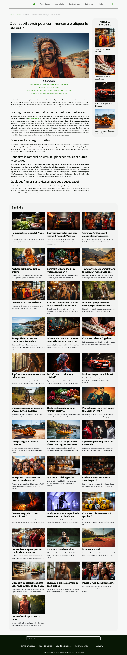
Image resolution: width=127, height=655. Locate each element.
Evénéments (89, 4)
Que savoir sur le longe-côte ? (61, 477)
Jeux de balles (59, 4)
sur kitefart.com (33, 118)
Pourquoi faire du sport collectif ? (98, 582)
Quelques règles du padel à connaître (104, 132)
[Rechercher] (63, 638)
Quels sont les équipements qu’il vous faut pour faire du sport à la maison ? (27, 585)
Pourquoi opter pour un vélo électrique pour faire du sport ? (97, 304)
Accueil (11, 15)
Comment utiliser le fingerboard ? (102, 77)
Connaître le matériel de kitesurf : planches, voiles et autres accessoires (49, 90)
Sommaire (50, 81)
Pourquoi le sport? (91, 549)
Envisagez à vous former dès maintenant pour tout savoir (49, 84)
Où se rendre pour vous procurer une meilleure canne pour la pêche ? (63, 341)
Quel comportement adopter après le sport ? (96, 479)
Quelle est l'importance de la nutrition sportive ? (60, 409)
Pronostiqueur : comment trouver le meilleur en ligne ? (98, 409)
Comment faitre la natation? (60, 549)
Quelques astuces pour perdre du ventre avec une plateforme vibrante (63, 516)
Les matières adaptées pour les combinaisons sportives (27, 551)
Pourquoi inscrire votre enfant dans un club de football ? (26, 479)
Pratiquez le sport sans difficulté (103, 105)
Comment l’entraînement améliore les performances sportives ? (95, 236)
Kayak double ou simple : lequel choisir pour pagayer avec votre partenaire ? (62, 444)
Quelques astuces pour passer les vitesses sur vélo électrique (27, 409)
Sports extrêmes (74, 4)
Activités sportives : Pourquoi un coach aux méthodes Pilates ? (62, 304)
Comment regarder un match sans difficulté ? (26, 515)
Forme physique (45, 4)
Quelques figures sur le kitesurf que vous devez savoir (49, 93)
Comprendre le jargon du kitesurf (49, 87)
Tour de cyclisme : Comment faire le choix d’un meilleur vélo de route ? (98, 272)
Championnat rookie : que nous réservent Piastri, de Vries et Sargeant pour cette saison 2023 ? (63, 236)
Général (100, 4)
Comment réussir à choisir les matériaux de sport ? (61, 270)
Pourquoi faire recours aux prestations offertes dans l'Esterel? (24, 341)
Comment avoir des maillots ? (102, 50)
